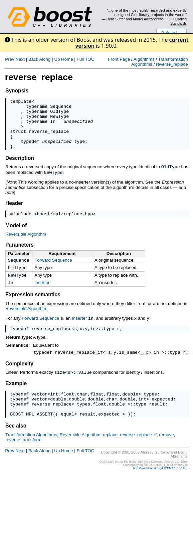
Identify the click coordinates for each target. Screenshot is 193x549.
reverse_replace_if (79, 367)
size (59, 387)
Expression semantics (32, 307)
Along (44, 59)
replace (110, 454)
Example (16, 397)
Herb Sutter (116, 19)
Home (67, 59)
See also (15, 445)
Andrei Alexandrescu (149, 19)
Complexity (19, 378)
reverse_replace (172, 64)
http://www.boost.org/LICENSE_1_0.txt (159, 487)
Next (19, 59)
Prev (9, 59)
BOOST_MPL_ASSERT (31, 433)
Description (19, 168)
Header (14, 212)
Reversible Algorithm (25, 244)
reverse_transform (23, 459)
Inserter (41, 294)
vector (39, 409)
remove (166, 454)
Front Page (119, 59)
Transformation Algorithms (31, 454)
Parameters (19, 255)
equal (67, 433)
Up (57, 59)
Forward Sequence (53, 270)
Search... (171, 32)
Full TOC (85, 59)
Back (33, 59)
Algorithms (144, 59)
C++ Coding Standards (177, 21)
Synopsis (16, 90)
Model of (16, 236)
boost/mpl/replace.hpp (65, 224)
